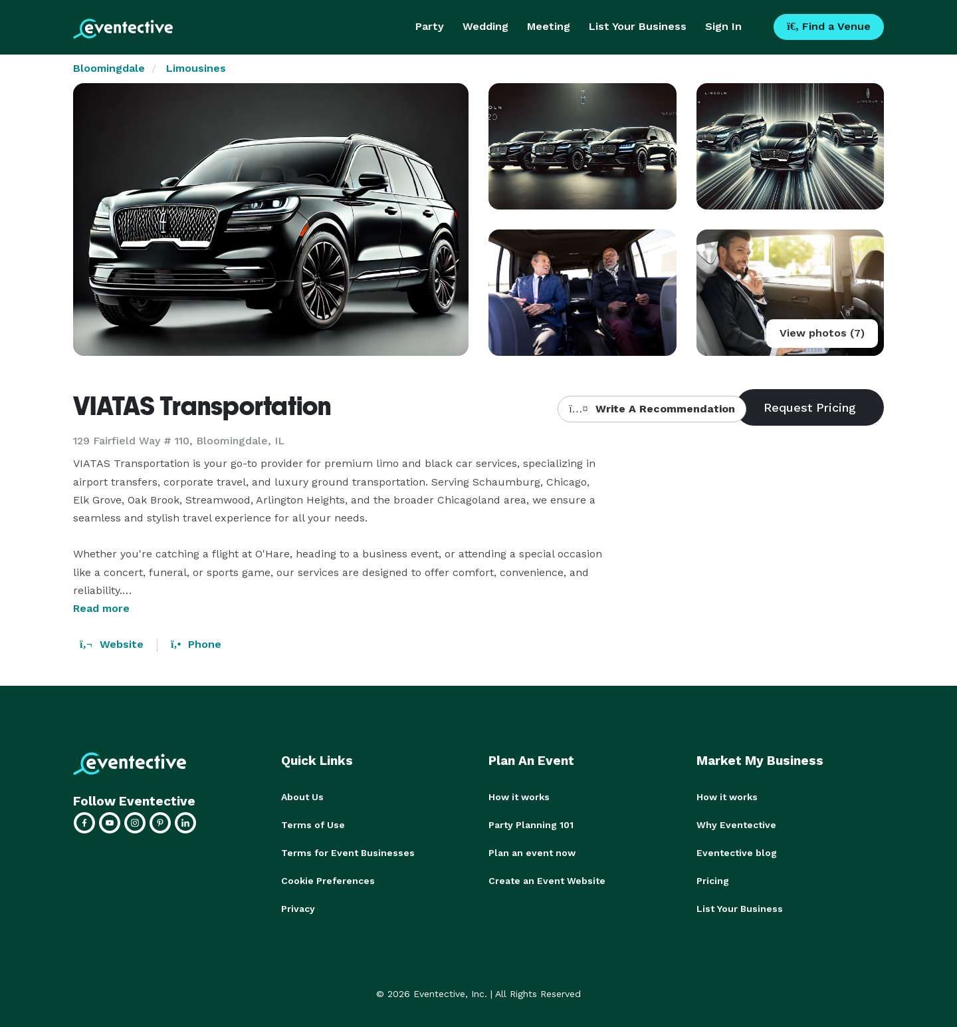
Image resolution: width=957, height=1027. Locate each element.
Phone (196, 644)
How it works (519, 797)
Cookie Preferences (328, 880)
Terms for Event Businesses (348, 852)
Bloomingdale (109, 68)
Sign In (723, 26)
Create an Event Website (546, 880)
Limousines (196, 68)
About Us (302, 797)
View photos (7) (822, 333)
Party (429, 26)
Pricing (712, 880)
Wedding (485, 26)
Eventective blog (736, 852)
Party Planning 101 (531, 824)
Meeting (548, 26)
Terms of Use (313, 824)
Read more (101, 608)
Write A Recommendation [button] (651, 408)
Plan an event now (532, 852)
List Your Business (638, 26)
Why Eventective (736, 824)
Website (112, 644)
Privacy (298, 908)
